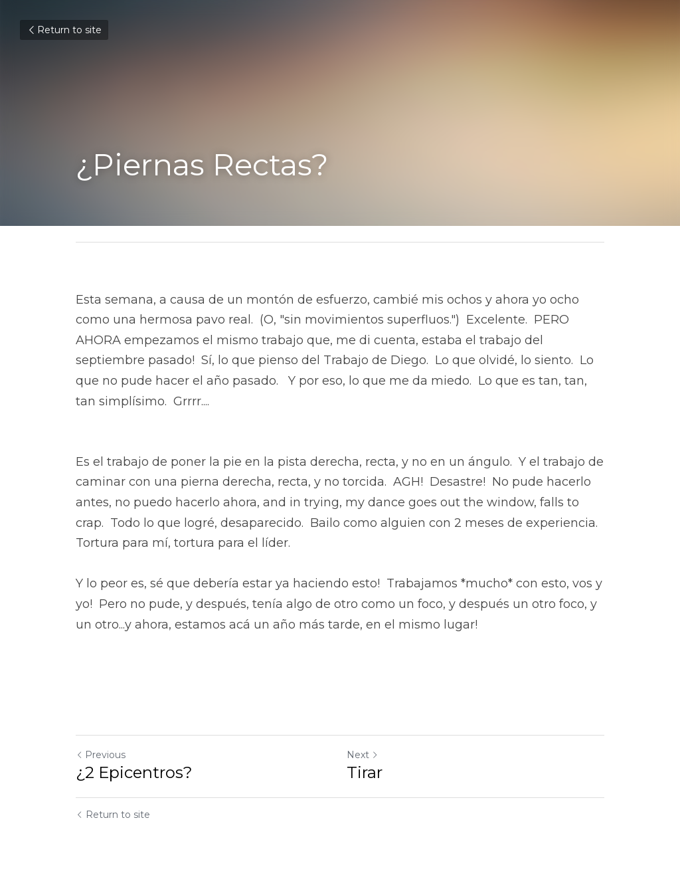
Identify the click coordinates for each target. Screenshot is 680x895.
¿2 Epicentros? (134, 772)
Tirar (364, 772)
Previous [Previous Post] (101, 755)
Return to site (64, 30)
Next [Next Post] (363, 755)
